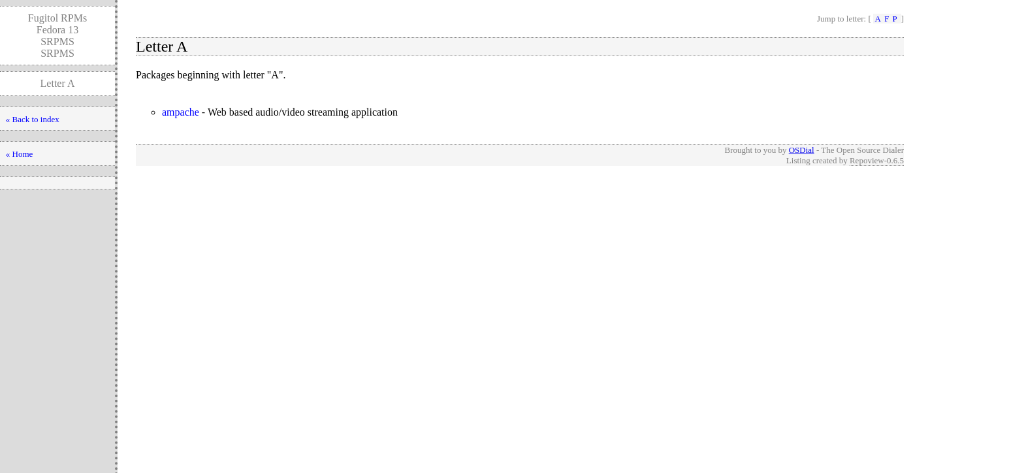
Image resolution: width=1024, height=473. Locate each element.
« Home (19, 154)
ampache (180, 112)
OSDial (801, 150)
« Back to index (32, 119)
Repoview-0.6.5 (877, 160)
